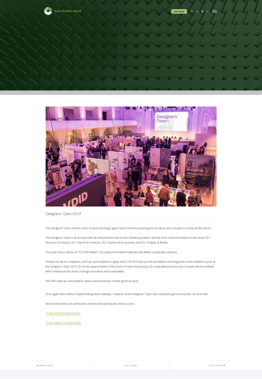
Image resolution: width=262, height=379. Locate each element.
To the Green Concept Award (63, 323)
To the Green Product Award (63, 313)
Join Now (179, 11)
